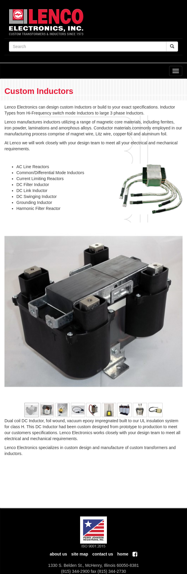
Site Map (79, 554)
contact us (102, 554)
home (122, 554)
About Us (58, 554)
